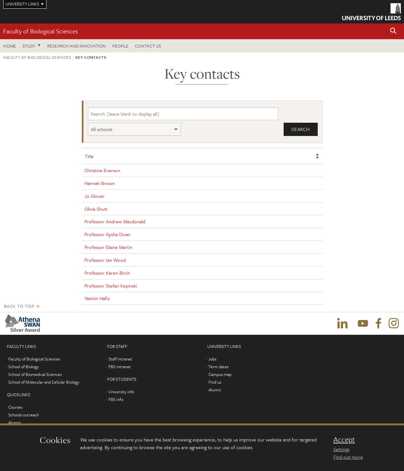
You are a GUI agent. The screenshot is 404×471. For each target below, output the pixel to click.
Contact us (148, 45)
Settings (341, 449)
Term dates (218, 366)
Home (9, 45)
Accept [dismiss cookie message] (344, 439)
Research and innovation (76, 45)
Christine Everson (102, 170)
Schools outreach (23, 415)
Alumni (14, 422)
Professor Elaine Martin (108, 247)
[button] (393, 31)
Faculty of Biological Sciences (40, 31)
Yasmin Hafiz (96, 298)
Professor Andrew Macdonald (114, 221)
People (120, 45)
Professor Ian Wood (105, 259)
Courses (15, 407)
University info (121, 391)
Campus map (220, 374)
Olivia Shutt (95, 208)
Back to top (19, 306)
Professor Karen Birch (107, 272)
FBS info (115, 399)
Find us (215, 382)
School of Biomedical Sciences (35, 374)
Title (89, 156)
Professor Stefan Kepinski (110, 285)
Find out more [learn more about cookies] (348, 456)
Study (29, 45)
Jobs (212, 359)
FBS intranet (119, 366)
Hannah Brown (99, 183)
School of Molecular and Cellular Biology (43, 382)
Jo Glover (94, 196)
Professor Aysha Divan (107, 234)
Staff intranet (120, 359)
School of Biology (23, 366)
